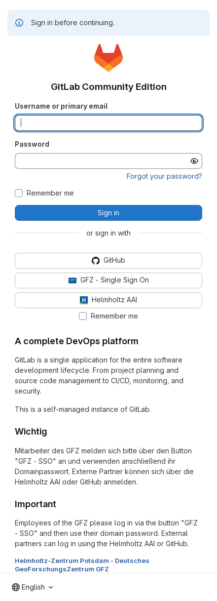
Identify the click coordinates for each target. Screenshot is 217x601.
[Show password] (194, 161)
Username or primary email (61, 106)
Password (32, 144)
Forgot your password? (164, 176)
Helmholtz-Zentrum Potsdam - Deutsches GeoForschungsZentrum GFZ (82, 564)
